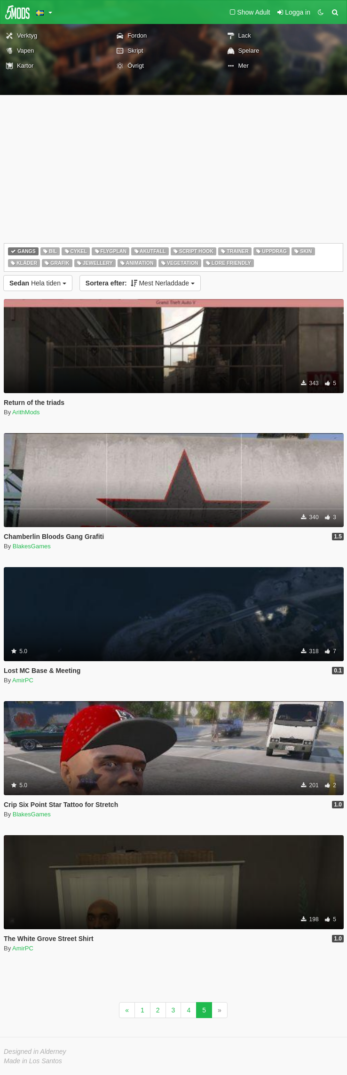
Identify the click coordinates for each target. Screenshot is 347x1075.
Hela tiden (37, 283)
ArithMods (26, 412)
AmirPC (22, 680)
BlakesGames (32, 546)
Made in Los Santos (33, 1061)
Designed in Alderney (35, 1051)
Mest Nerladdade (140, 283)
